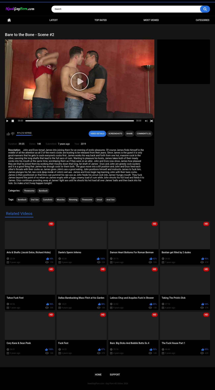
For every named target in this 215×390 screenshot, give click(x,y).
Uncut (99, 200)
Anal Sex (111, 200)
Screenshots (115, 133)
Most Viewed (151, 20)
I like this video (8, 133)
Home (9, 20)
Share (129, 133)
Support (115, 374)
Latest (53, 20)
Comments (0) (144, 133)
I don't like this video (12, 133)
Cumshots (47, 200)
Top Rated (101, 20)
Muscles (61, 200)
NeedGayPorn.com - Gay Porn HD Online (105, 383)
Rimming (73, 200)
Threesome (29, 191)
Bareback (43, 191)
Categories (202, 20)
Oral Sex (35, 200)
